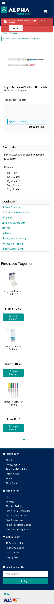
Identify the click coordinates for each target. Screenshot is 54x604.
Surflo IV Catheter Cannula (13, 403)
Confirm (16, 28)
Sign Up (27, 581)
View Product (13, 317)
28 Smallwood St (15, 543)
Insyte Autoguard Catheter (13, 292)
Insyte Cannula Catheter (13, 348)
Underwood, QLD (15, 547)
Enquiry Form (12, 557)
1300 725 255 (12, 552)
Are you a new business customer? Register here (21, 39)
